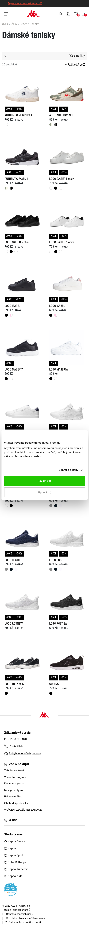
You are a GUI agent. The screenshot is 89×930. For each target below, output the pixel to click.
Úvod (5, 24)
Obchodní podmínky (16, 803)
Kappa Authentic (16, 869)
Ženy (14, 24)
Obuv (24, 24)
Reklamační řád (13, 797)
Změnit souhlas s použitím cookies (24, 922)
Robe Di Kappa (15, 862)
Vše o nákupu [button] (16, 764)
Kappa (10, 848)
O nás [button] (10, 820)
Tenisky (34, 24)
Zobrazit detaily (68, 469)
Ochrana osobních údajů (19, 914)
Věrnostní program (15, 777)
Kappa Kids (13, 876)
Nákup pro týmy (13, 790)
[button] (68, 14)
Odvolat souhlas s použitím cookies (25, 918)
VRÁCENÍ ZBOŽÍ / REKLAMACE (23, 810)
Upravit (44, 492)
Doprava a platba (14, 783)
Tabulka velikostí (14, 770)
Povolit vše (44, 480)
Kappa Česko (14, 841)
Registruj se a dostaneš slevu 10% (25, 4)
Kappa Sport (13, 855)
